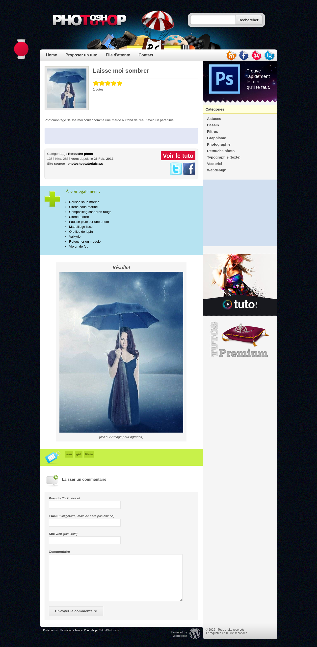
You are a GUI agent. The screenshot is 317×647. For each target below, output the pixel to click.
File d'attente (118, 55)
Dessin (213, 125)
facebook (243, 55)
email (256, 55)
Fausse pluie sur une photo (89, 222)
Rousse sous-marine (84, 202)
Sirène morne (79, 217)
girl (78, 454)
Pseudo (55, 498)
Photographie (218, 144)
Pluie (89, 454)
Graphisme (216, 138)
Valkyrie (74, 236)
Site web (55, 534)
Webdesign (216, 170)
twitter (269, 55)
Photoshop (66, 630)
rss (231, 55)
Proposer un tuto (81, 55)
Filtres (212, 132)
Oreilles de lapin (81, 231)
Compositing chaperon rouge (90, 212)
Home (51, 55)
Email (53, 516)
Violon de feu (78, 246)
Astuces (214, 119)
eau (69, 454)
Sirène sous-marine (83, 207)
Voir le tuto (178, 155)
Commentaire (59, 552)
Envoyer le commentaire (76, 611)
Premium (240, 339)
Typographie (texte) (223, 157)
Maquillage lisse (81, 227)
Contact (145, 55)
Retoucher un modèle (85, 241)
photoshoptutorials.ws (85, 163)
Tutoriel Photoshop (86, 630)
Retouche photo (80, 154)
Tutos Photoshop (109, 630)
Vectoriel (214, 164)
